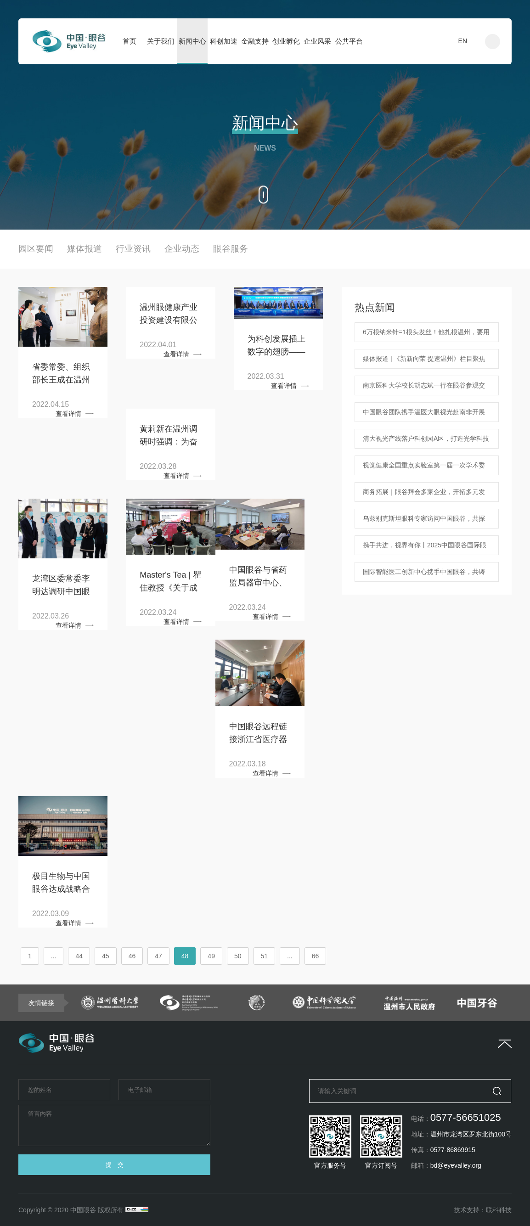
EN (462, 41)
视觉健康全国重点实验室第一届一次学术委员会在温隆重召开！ (424, 468)
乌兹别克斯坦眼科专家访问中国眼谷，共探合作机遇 (424, 522)
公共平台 (349, 41)
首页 (129, 41)
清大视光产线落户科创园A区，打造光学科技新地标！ (426, 442)
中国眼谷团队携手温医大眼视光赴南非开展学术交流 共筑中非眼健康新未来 (424, 415)
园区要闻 (35, 248)
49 (211, 956)
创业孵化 (286, 41)
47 (158, 956)
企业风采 (317, 41)
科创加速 (223, 41)
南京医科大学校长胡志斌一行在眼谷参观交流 (424, 388)
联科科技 (499, 1210)
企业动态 (181, 248)
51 (264, 956)
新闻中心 (192, 41)
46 (132, 956)
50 (238, 956)
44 (79, 956)
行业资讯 (133, 248)
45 (105, 956)
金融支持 (255, 41)
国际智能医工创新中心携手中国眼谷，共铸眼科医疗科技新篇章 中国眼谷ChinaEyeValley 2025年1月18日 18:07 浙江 (424, 575)
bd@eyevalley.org (455, 1165)
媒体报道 (84, 248)
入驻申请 (426, 41)
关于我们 (161, 41)
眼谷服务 (230, 248)
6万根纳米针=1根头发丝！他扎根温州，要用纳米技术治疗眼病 (426, 335)
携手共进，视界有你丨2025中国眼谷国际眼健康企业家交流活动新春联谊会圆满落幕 (424, 548)
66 (315, 956)
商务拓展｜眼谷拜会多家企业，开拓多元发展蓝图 (424, 495)
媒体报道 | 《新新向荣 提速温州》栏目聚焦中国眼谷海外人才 (424, 362)
